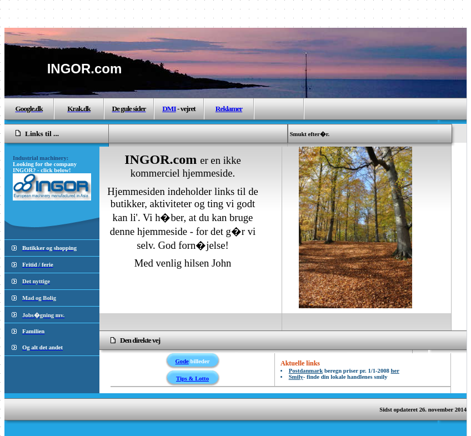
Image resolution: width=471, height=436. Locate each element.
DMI (169, 108)
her (395, 371)
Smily (296, 377)
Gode (182, 361)
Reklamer (229, 108)
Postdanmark (306, 371)
